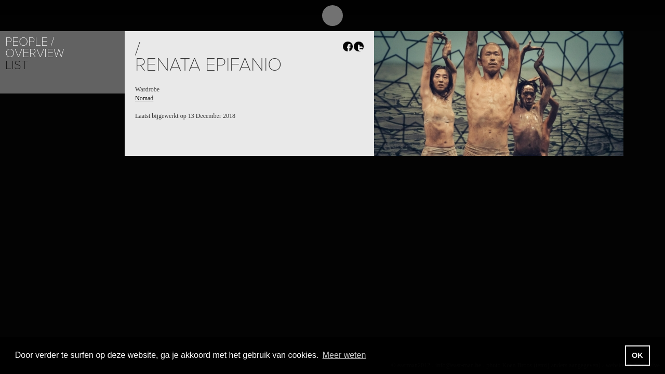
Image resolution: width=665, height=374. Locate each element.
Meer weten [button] (344, 355)
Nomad (144, 98)
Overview (34, 53)
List (16, 65)
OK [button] (637, 355)
